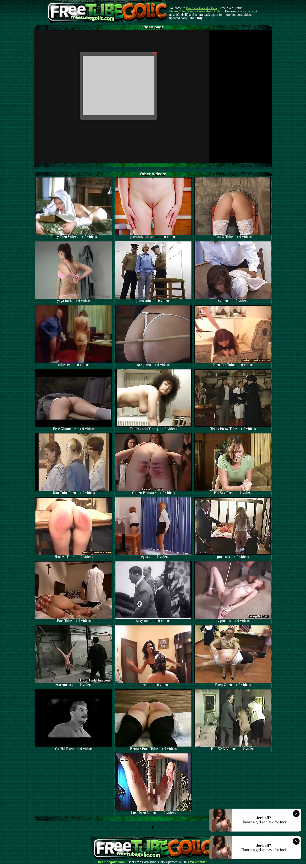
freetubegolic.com (111, 862)
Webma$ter (198, 862)
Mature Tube (177, 11)
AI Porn (218, 11)
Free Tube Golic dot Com (201, 8)
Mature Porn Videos (199, 11)
